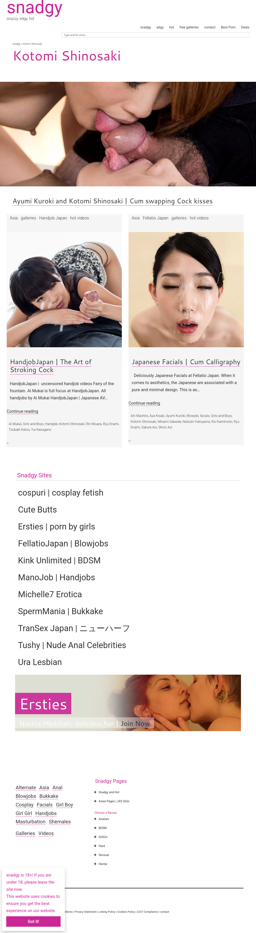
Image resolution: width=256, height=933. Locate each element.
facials (204, 416)
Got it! (33, 921)
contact (209, 27)
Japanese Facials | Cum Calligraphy (186, 361)
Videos (46, 833)
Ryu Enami (111, 424)
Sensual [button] (101, 855)
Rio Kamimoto (221, 422)
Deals (245, 27)
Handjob (51, 424)
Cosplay (24, 805)
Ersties (43, 703)
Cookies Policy (126, 911)
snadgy (145, 27)
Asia (14, 217)
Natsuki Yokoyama (196, 422)
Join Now (135, 723)
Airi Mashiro (139, 416)
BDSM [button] (100, 828)
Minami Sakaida (169, 422)
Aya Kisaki (157, 416)
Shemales (60, 822)
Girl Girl (24, 813)
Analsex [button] (101, 819)
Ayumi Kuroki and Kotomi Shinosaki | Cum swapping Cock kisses (113, 200)
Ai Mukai (15, 424)
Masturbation (31, 822)
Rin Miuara (94, 424)
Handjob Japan (53, 217)
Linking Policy (107, 911)
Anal (57, 788)
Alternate (26, 788)
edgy (160, 27)
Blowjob (192, 416)
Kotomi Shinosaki (71, 424)
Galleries (25, 833)
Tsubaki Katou (19, 430)
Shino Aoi (165, 427)
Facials (45, 805)
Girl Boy (64, 805)
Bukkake (48, 796)
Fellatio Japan (155, 217)
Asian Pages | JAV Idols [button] (111, 801)
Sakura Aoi (149, 427)
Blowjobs (26, 796)
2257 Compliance (147, 911)
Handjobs (46, 813)
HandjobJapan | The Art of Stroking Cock (51, 365)
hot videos (79, 217)
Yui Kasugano (41, 430)
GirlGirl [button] (100, 837)
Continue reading (22, 411)
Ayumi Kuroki (175, 416)
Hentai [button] (100, 864)
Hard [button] (99, 846)
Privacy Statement (86, 911)
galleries (28, 217)
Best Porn (228, 27)
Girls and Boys (33, 424)
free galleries (189, 27)
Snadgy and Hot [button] (106, 792)
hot (171, 27)
